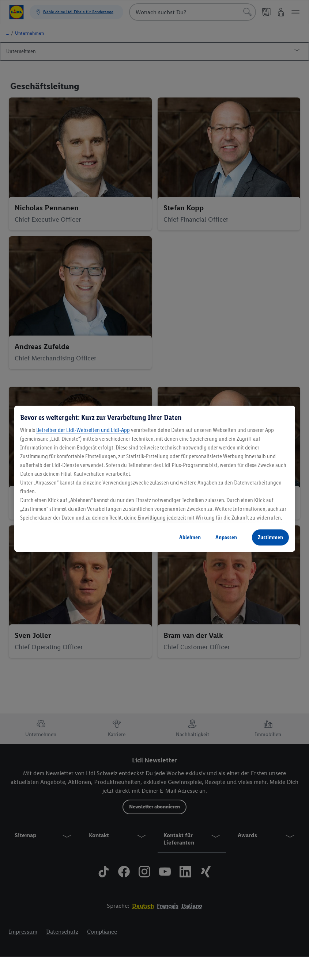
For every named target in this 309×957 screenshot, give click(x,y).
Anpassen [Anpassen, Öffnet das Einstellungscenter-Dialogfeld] (226, 537)
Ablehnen (190, 537)
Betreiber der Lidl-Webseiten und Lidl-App (83, 429)
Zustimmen (270, 537)
